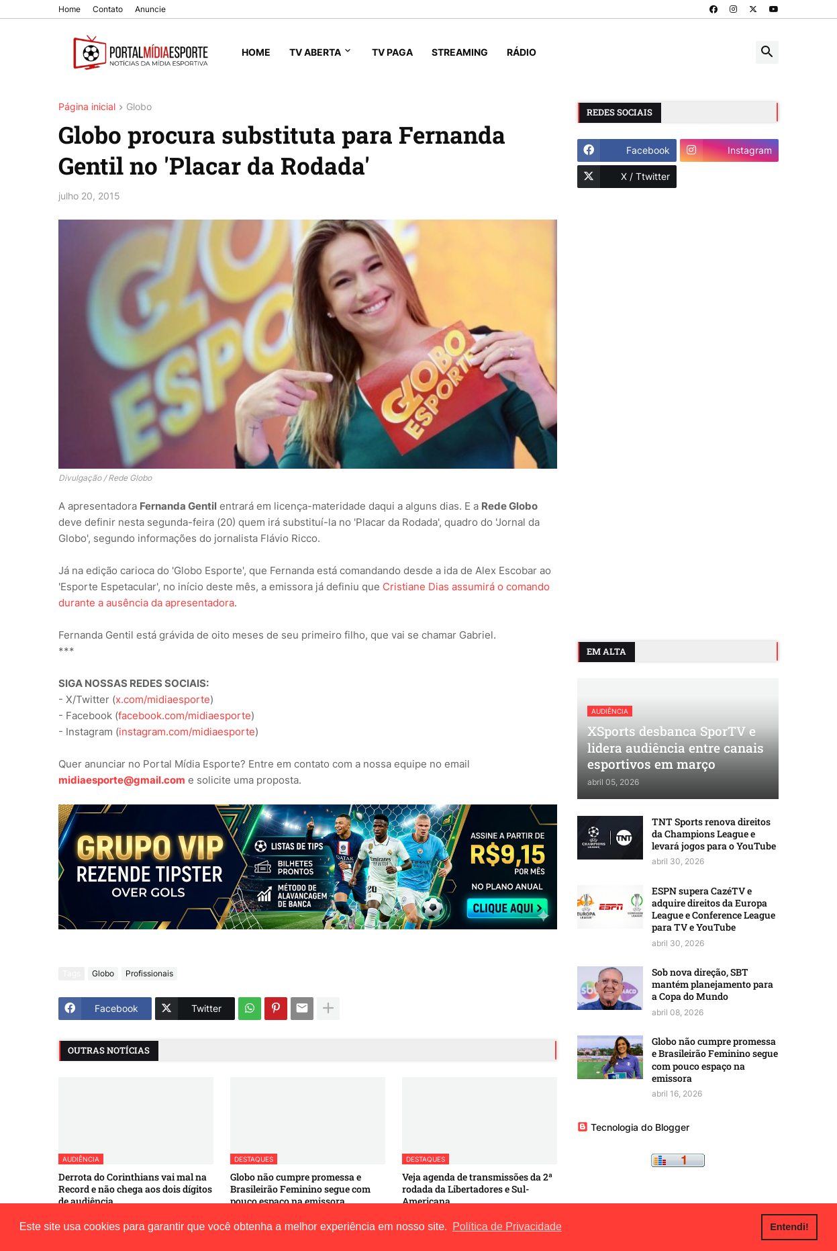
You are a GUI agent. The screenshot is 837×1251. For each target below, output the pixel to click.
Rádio (521, 52)
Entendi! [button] (789, 1226)
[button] (767, 52)
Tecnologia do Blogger (633, 1127)
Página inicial (86, 107)
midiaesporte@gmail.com (121, 780)
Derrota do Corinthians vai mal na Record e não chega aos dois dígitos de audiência (135, 1189)
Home (69, 9)
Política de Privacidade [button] (507, 1226)
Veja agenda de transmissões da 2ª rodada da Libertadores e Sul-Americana (477, 1189)
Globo (139, 107)
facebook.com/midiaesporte (184, 715)
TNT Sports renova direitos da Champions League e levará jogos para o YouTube (714, 834)
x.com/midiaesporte (162, 699)
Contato (108, 9)
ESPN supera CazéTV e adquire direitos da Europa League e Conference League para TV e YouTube (713, 909)
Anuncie (150, 9)
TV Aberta (315, 52)
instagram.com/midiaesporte (187, 731)
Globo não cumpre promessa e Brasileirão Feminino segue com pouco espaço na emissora (300, 1189)
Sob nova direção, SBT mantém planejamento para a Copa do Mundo (712, 984)
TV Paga (392, 52)
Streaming (460, 52)
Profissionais (149, 973)
